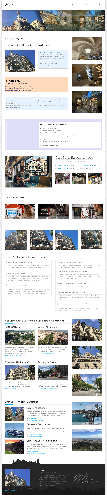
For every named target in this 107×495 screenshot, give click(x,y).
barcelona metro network (17, 4)
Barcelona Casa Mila (10, 388)
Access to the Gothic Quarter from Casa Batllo (72, 292)
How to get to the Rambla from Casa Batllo (20, 262)
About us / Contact (10, 490)
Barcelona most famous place (13, 355)
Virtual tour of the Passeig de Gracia (48, 388)
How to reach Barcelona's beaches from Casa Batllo (73, 271)
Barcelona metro (59, 5)
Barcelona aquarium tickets (35, 418)
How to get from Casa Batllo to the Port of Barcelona (74, 304)
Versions (99, 5)
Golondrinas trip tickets (34, 434)
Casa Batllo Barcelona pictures (50, 145)
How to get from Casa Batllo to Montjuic (70, 262)
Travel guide (72, 5)
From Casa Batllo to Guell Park (16, 273)
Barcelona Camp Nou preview (36, 453)
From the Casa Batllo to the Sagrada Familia (20, 285)
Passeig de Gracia (64, 165)
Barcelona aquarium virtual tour (37, 420)
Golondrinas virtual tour (35, 436)
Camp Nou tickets (33, 451)
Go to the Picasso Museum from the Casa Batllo (72, 283)
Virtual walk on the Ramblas (46, 353)
